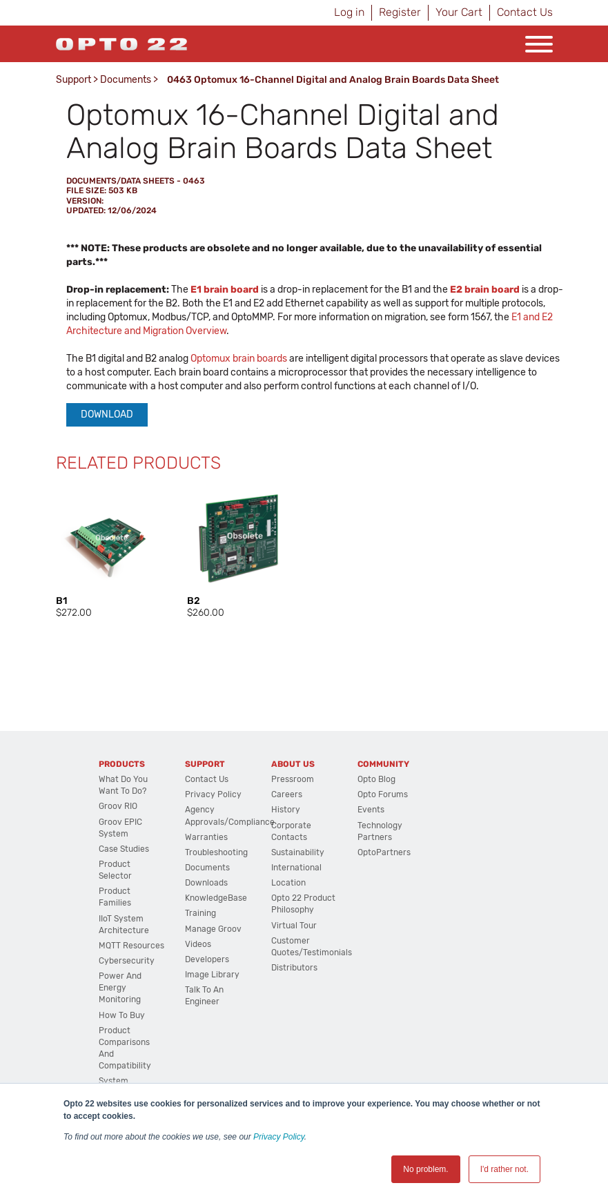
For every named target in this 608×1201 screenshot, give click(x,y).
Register (400, 12)
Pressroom (292, 779)
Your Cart (458, 12)
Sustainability (297, 852)
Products (122, 764)
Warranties (206, 837)
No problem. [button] (425, 1169)
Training (200, 913)
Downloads (206, 883)
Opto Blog (376, 779)
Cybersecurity (127, 961)
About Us (293, 764)
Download (107, 414)
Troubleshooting (216, 852)
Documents (125, 80)
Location (288, 883)
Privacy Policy (278, 1137)
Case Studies (124, 849)
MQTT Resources (131, 945)
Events (370, 809)
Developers (207, 959)
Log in (349, 12)
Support (73, 80)
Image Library (212, 974)
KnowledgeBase (216, 898)
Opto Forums (382, 794)
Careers (286, 794)
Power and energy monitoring (120, 987)
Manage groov (213, 929)
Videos (198, 944)
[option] (107, 552)
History (285, 809)
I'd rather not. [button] (504, 1169)
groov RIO (118, 806)
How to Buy (122, 1015)
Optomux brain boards (238, 358)
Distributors (294, 968)
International (296, 867)
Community (383, 764)
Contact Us (525, 12)
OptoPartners (384, 852)
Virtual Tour (294, 925)
